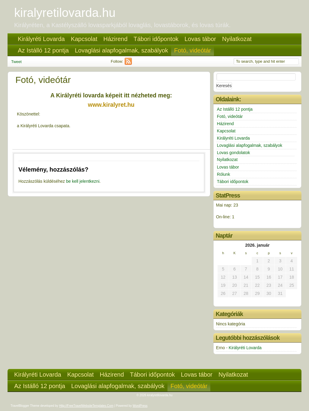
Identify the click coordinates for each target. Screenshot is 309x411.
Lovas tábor (200, 39)
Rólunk (223, 174)
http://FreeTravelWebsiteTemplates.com (86, 405)
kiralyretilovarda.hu (65, 12)
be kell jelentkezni (83, 181)
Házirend (115, 39)
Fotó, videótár (192, 50)
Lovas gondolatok (233, 152)
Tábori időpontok (156, 39)
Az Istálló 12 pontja (43, 50)
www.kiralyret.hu (111, 104)
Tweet (16, 61)
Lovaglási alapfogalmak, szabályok (121, 50)
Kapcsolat (84, 39)
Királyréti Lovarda (41, 39)
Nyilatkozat (237, 39)
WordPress (139, 405)
